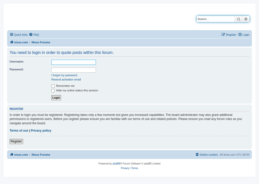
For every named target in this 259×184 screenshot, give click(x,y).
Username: (17, 61)
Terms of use (19, 130)
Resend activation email (66, 79)
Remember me (63, 85)
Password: (17, 69)
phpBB (116, 163)
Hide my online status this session (74, 90)
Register (16, 141)
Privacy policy (41, 130)
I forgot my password (64, 75)
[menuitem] (34, 35)
